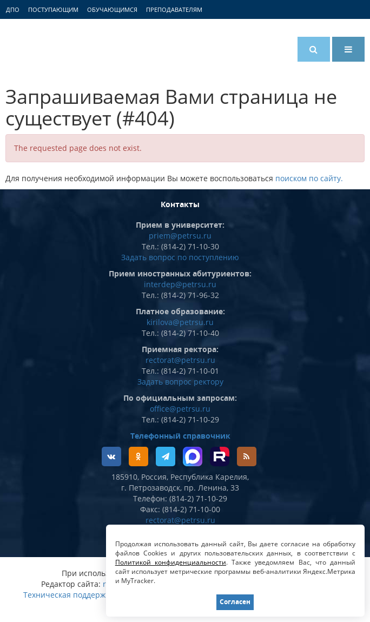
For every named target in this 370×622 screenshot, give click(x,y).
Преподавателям (174, 9)
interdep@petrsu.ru (180, 284)
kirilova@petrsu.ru (180, 322)
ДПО (12, 9)
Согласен (235, 601)
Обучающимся (112, 9)
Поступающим (53, 9)
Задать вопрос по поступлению (180, 257)
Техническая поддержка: (69, 595)
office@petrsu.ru (180, 408)
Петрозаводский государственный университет (46, 47)
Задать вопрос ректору (180, 381)
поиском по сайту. (309, 178)
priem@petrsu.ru (180, 235)
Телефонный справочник (180, 436)
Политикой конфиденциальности (171, 562)
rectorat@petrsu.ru (180, 360)
